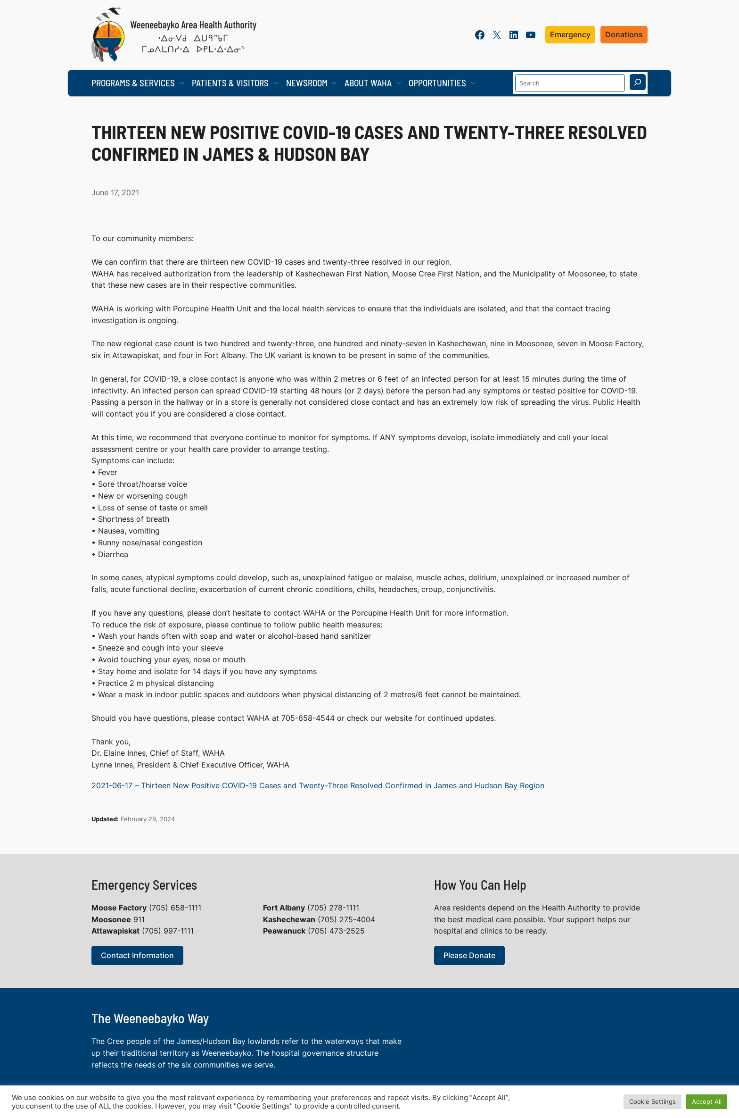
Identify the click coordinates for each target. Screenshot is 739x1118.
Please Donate (469, 955)
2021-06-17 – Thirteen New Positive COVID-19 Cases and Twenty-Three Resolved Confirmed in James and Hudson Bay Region (317, 785)
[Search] (638, 82)
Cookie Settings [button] (652, 1101)
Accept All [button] (707, 1101)
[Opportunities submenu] (473, 83)
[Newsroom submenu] (334, 83)
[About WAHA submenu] (399, 83)
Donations (624, 34)
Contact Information (137, 955)
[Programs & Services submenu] (182, 83)
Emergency (570, 34)
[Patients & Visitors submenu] (276, 83)
